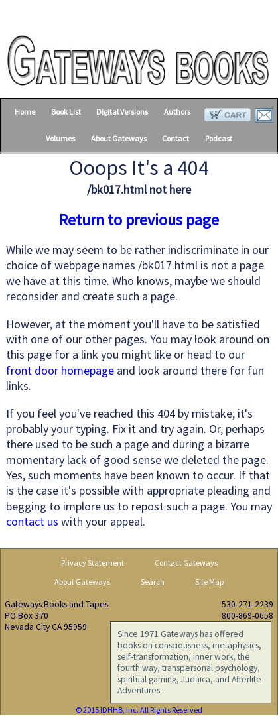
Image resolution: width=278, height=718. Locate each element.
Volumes (60, 138)
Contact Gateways (186, 563)
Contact (175, 138)
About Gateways (119, 138)
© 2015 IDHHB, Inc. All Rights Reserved (139, 710)
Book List (66, 112)
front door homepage (60, 370)
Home (25, 112)
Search (153, 582)
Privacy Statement (92, 563)
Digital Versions (122, 112)
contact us (32, 521)
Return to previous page (139, 219)
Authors (177, 112)
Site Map (209, 582)
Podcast (218, 138)
